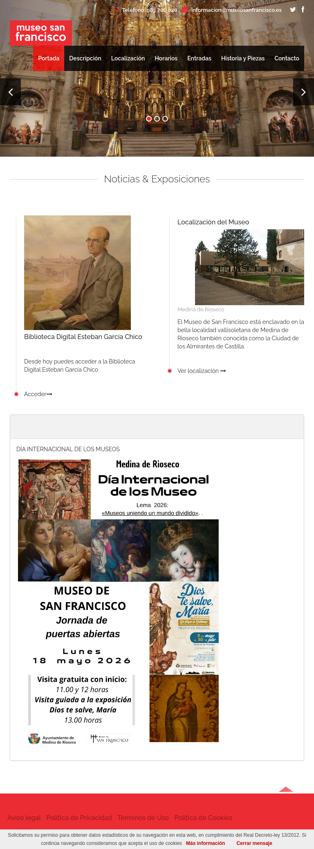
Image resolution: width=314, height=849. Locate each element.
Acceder (38, 394)
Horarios (166, 58)
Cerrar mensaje (254, 843)
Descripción (85, 58)
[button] (285, 819)
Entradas (199, 58)
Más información (205, 843)
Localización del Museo (213, 222)
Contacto (286, 58)
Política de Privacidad (73, 818)
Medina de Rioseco (200, 309)
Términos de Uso (138, 818)
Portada (48, 58)
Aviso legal (18, 818)
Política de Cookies (198, 818)
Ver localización (201, 371)
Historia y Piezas (243, 58)
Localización (128, 58)
